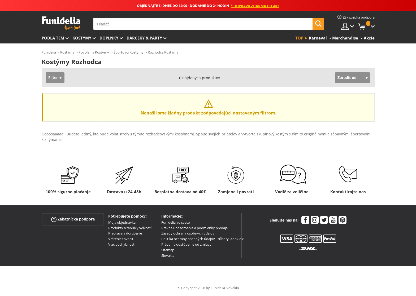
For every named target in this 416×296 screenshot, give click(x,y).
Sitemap (167, 250)
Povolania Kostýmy (94, 52)
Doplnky (108, 38)
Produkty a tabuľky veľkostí (129, 228)
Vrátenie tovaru (120, 238)
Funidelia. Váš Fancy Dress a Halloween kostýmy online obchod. (61, 23)
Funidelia (49, 52)
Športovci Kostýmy (129, 52)
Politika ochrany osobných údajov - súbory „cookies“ (202, 238)
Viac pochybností (121, 244)
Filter (53, 77)
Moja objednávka (122, 222)
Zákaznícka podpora (73, 219)
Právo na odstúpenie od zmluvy (186, 244)
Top (299, 38)
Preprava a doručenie (125, 233)
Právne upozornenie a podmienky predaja (194, 228)
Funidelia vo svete (175, 222)
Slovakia (167, 255)
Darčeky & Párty (144, 38)
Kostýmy (81, 38)
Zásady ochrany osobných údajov (187, 233)
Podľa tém (53, 38)
